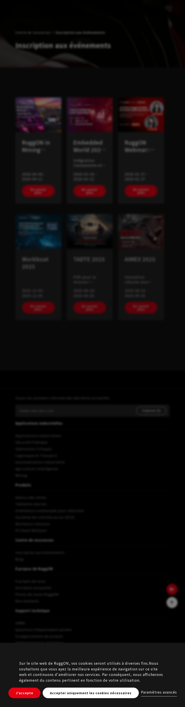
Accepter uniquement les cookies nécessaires (91, 693)
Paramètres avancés (159, 692)
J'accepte (24, 693)
